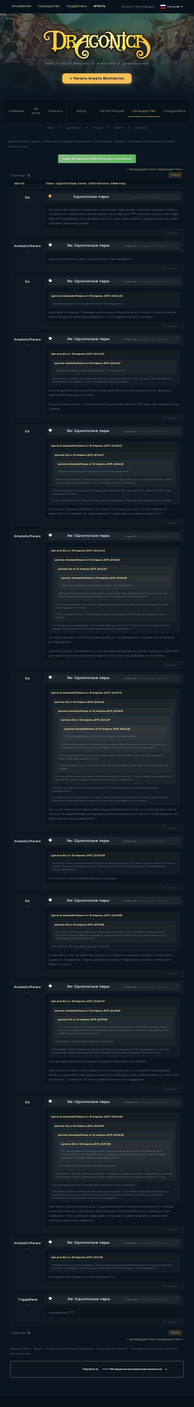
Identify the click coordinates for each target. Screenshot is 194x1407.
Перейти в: (90, 1369)
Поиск (50, 127)
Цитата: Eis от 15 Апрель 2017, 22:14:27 (77, 353)
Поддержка (175, 111)
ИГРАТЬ (100, 6)
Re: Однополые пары (88, 245)
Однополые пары (91, 197)
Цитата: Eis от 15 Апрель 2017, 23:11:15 (77, 1257)
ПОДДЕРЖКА (77, 6)
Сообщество (144, 111)
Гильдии (98, 127)
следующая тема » (169, 169)
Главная (16, 111)
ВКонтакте (141, 127)
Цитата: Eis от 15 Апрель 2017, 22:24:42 (78, 550)
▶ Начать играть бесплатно (97, 78)
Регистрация (145, 6)
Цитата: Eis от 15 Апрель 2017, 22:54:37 (78, 1001)
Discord (119, 127)
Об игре (36, 111)
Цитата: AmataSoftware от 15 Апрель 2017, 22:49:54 (87, 915)
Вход (125, 6)
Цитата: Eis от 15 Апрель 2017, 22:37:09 (78, 855)
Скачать (55, 111)
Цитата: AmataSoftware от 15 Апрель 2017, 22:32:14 (86, 692)
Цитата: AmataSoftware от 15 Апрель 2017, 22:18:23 (86, 445)
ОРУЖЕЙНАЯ (21, 6)
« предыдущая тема (140, 169)
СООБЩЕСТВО (49, 6)
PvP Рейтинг (73, 127)
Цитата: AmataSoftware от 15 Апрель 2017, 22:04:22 (87, 295)
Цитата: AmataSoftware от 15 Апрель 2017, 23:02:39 (87, 1116)
